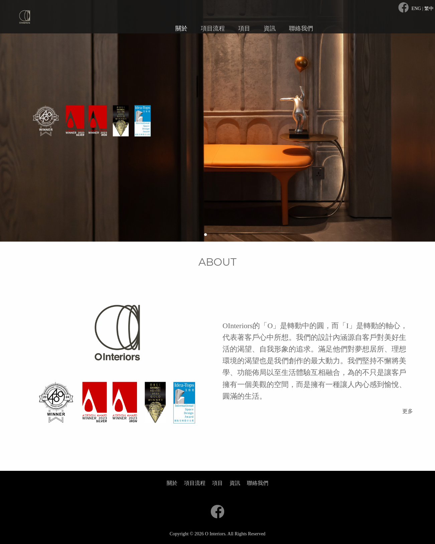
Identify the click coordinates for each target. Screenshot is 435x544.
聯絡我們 (301, 28)
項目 (244, 28)
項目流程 (213, 28)
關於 (181, 28)
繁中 (429, 8)
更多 (407, 411)
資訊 (270, 28)
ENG (416, 8)
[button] (205, 234)
